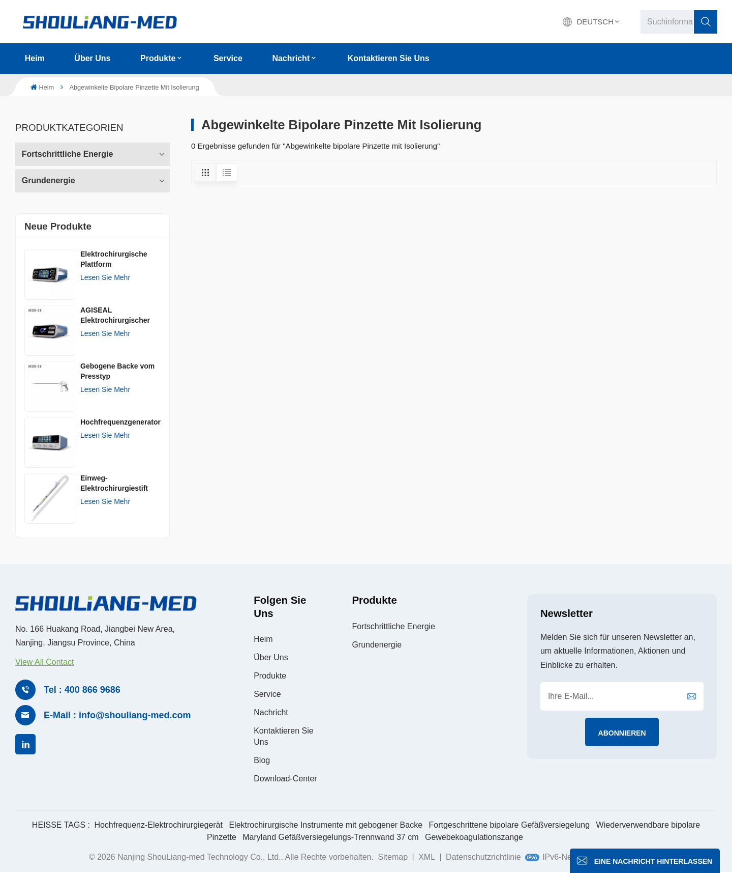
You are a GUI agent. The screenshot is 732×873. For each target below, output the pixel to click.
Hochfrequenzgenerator (120, 422)
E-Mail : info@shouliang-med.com (117, 715)
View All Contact (44, 662)
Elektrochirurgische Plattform (113, 259)
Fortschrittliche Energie (67, 154)
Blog (262, 760)
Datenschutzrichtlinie (483, 857)
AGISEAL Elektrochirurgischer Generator (115, 315)
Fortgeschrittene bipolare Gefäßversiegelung (509, 825)
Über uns (92, 58)
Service (228, 58)
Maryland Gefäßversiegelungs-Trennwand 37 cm (330, 837)
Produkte (157, 58)
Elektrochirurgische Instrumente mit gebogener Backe (325, 825)
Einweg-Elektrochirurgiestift (114, 483)
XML (426, 857)
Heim (35, 58)
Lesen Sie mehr (105, 277)
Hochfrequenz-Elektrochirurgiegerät (158, 825)
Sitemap (393, 857)
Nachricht (291, 58)
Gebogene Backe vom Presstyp (117, 371)
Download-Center (285, 778)
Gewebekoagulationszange (474, 837)
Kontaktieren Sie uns (389, 58)
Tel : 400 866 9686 (82, 690)
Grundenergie (48, 180)
